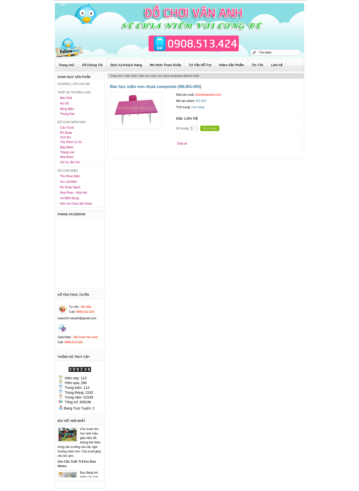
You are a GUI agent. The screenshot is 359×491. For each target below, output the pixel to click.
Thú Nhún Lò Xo (71, 142)
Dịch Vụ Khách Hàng (126, 65)
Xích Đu (65, 137)
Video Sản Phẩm (231, 65)
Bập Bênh (66, 147)
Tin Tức (258, 65)
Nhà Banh (66, 157)
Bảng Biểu (67, 109)
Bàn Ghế (66, 98)
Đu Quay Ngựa (70, 187)
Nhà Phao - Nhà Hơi (73, 192)
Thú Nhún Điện (70, 176)
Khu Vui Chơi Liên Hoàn (76, 203)
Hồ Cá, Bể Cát (70, 162)
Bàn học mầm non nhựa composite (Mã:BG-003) (169, 75)
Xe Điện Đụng (69, 198)
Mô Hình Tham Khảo (165, 65)
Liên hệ (276, 65)
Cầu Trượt (67, 127)
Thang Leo (67, 152)
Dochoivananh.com (208, 94)
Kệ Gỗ (64, 103)
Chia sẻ (182, 143)
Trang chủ (66, 65)
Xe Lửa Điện (68, 181)
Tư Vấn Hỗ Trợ (200, 65)
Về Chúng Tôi (92, 65)
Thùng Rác (67, 114)
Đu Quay (66, 132)
